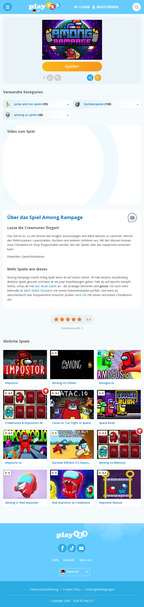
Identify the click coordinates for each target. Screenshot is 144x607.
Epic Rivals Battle (46, 286)
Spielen (72, 66)
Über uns (85, 560)
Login (82, 7)
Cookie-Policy (71, 589)
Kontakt (69, 560)
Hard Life (81, 295)
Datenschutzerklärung (44, 589)
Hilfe (55, 560)
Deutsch (69, 572)
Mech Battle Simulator (38, 290)
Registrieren (105, 7)
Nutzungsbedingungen (99, 589)
